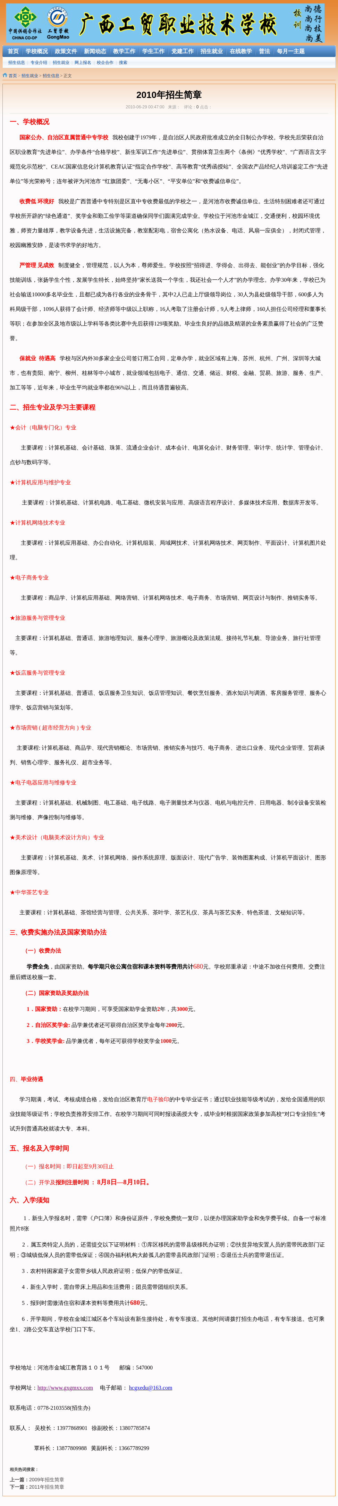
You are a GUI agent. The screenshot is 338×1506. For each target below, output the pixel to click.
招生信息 (16, 62)
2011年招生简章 (46, 1487)
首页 (13, 75)
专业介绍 (39, 62)
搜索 (123, 62)
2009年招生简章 (46, 1479)
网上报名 (83, 62)
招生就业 (61, 62)
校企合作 (105, 62)
